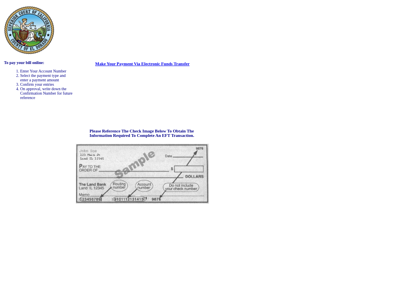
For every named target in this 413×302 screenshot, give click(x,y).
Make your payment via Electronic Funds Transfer (142, 64)
